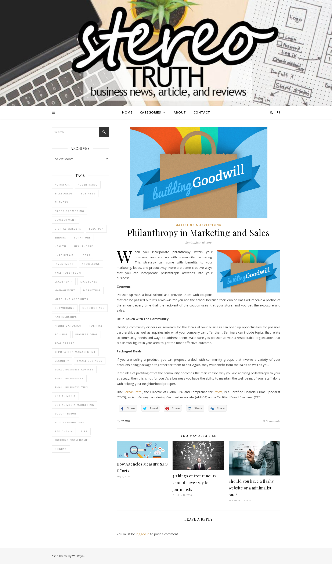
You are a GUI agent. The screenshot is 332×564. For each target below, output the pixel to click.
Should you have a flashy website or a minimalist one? (251, 488)
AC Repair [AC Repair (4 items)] (62, 184)
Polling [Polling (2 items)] (61, 334)
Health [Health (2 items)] (60, 246)
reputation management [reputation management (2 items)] (75, 351)
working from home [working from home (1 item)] (71, 440)
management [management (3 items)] (65, 290)
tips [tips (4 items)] (84, 431)
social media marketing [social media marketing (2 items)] (74, 404)
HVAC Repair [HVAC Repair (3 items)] (64, 255)
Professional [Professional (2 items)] (86, 334)
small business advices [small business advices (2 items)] (74, 369)
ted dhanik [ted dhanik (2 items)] (64, 431)
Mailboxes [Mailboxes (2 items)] (88, 281)
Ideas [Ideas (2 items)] (86, 255)
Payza (218, 392)
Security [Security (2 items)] (62, 360)
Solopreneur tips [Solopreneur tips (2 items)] (69, 422)
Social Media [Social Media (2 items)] (65, 396)
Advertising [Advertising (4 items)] (88, 184)
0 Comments (271, 421)
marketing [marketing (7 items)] (92, 290)
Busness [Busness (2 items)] (61, 202)
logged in (142, 534)
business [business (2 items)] (88, 193)
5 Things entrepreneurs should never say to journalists (194, 482)
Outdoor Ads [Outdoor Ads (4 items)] (93, 307)
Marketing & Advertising (198, 225)
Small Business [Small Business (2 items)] (89, 360)
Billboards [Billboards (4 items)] (64, 193)
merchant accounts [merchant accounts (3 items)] (71, 299)
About (180, 112)
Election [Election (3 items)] (96, 228)
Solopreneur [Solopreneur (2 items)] (65, 413)
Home (127, 112)
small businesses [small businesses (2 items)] (69, 378)
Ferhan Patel (133, 392)
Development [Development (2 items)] (65, 219)
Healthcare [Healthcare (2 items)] (83, 246)
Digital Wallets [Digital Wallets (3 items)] (68, 228)
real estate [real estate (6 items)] (64, 343)
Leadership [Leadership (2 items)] (64, 281)
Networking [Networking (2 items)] (65, 307)
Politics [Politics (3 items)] (96, 325)
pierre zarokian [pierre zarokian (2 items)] (68, 325)
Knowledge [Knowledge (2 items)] (91, 263)
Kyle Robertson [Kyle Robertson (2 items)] (68, 272)
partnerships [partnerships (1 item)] (66, 316)
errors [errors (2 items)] (60, 237)
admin (125, 421)
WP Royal (78, 556)
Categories (150, 112)
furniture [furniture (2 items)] (82, 237)
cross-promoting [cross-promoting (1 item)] (69, 211)
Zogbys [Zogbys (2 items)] (61, 448)
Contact (202, 112)
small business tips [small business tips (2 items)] (71, 387)
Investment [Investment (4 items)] (64, 263)
